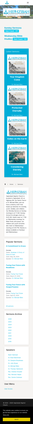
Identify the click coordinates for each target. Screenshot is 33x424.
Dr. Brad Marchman (14, 357)
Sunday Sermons (13, 28)
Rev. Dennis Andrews (15, 377)
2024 (10, 324)
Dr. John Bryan (13, 363)
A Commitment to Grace (16, 246)
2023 (10, 327)
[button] (28, 2)
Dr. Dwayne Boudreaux (15, 360)
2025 (10, 322)
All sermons (9, 306)
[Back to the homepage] (7, 2)
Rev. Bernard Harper (14, 374)
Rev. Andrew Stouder (15, 372)
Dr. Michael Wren (17, 84)
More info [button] (6, 415)
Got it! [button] (16, 419)
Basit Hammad (13, 355)
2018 (9, 341)
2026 (10, 319)
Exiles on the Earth (17, 138)
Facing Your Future (17, 274)
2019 (9, 339)
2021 (9, 333)
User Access (8, 389)
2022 (9, 330)
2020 (10, 336)
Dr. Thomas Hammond (15, 369)
